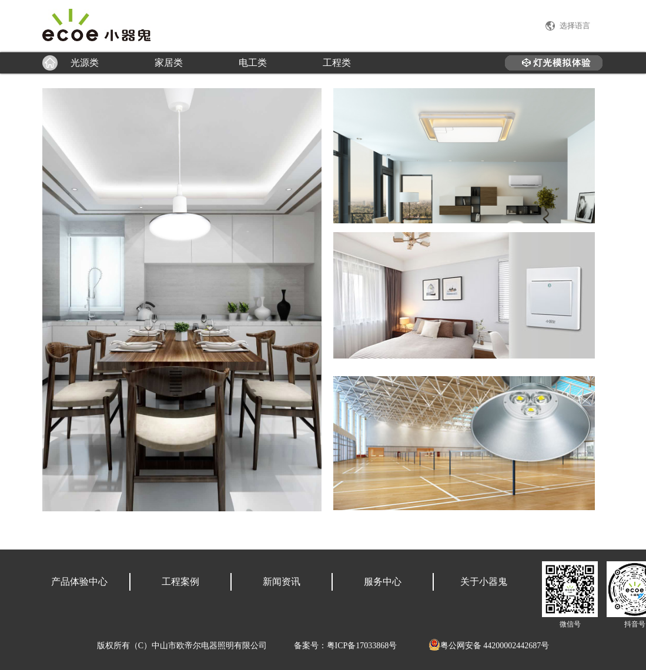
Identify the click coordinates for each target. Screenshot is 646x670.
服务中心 (382, 582)
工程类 (337, 63)
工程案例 (180, 582)
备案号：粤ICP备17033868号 (345, 645)
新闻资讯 (281, 582)
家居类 (169, 63)
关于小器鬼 (483, 582)
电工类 (253, 63)
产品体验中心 (79, 582)
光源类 (85, 63)
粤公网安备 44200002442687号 (489, 645)
